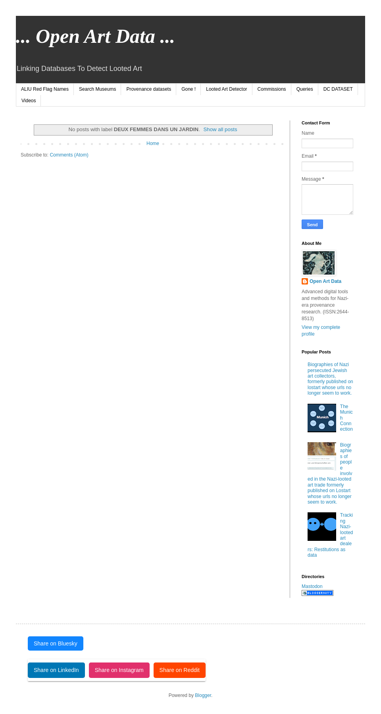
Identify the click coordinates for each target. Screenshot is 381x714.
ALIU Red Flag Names (45, 89)
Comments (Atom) (69, 155)
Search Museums (97, 89)
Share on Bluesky (55, 643)
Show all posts (220, 129)
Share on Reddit (180, 670)
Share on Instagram (119, 670)
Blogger (203, 695)
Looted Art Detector (226, 89)
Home (152, 143)
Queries (304, 89)
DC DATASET (338, 89)
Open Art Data (325, 281)
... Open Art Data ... (95, 36)
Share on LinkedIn (56, 670)
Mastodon (312, 586)
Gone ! (188, 89)
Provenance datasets (148, 89)
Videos (28, 100)
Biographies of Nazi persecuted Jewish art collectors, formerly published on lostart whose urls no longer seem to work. (330, 379)
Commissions (272, 89)
